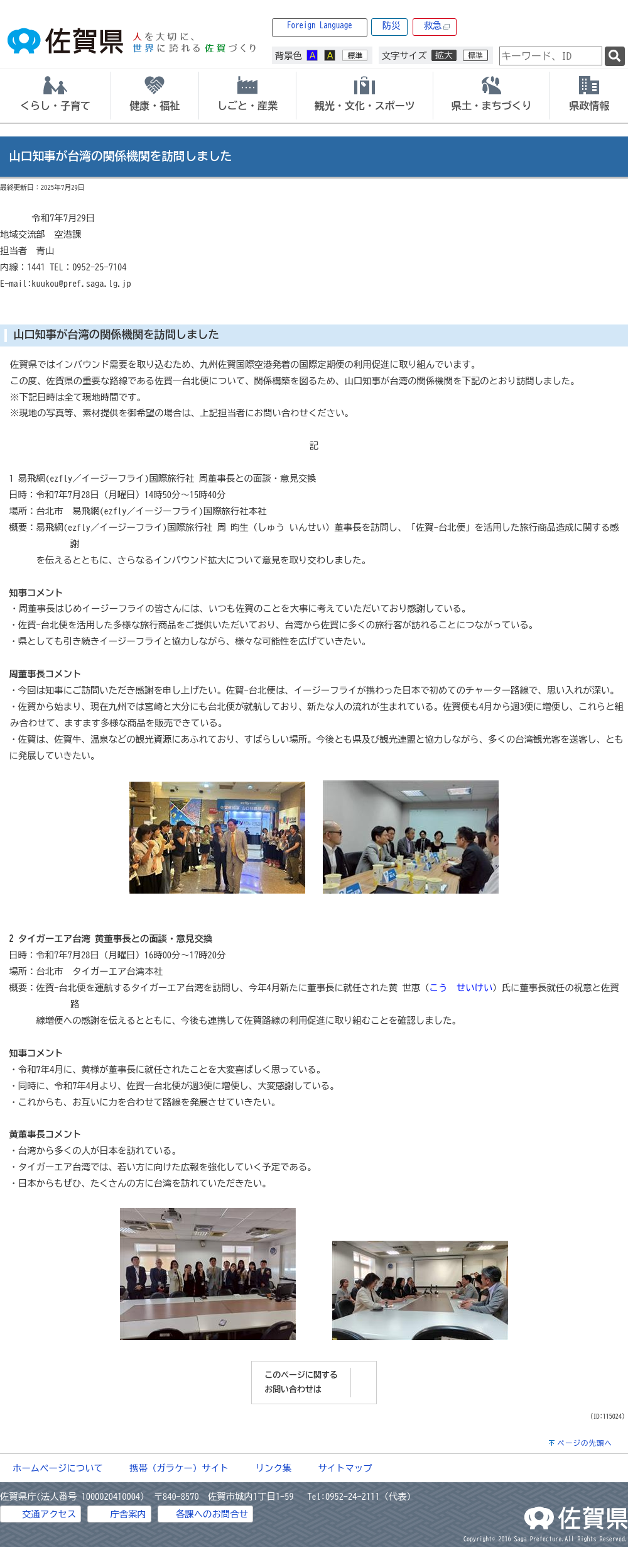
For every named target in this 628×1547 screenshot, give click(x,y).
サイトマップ (345, 1468)
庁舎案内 (128, 1514)
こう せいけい (461, 987)
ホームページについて (58, 1468)
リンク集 (274, 1468)
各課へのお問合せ (212, 1514)
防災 (391, 25)
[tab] (55, 95)
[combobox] (551, 56)
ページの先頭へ (584, 1442)
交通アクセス (49, 1514)
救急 (437, 26)
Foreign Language (319, 25)
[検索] (615, 56)
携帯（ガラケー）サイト (179, 1468)
